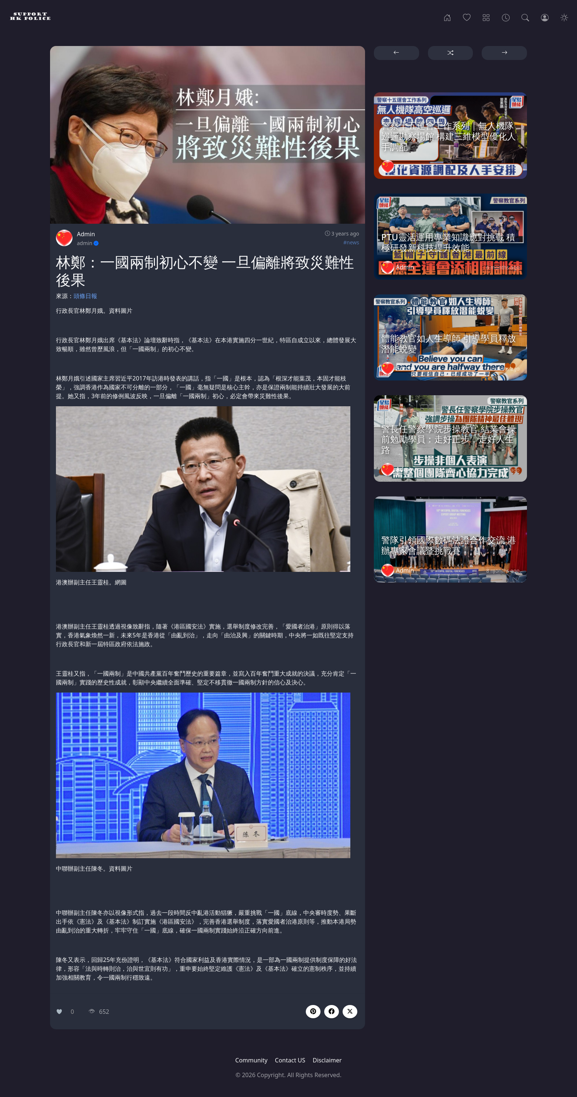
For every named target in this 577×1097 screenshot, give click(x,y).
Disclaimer (327, 1060)
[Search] (525, 17)
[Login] (545, 17)
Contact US (290, 1060)
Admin (86, 234)
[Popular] (467, 17)
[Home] (447, 17)
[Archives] (506, 17)
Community (251, 1060)
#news (351, 242)
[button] (331, 1011)
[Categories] (486, 17)
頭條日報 (85, 296)
